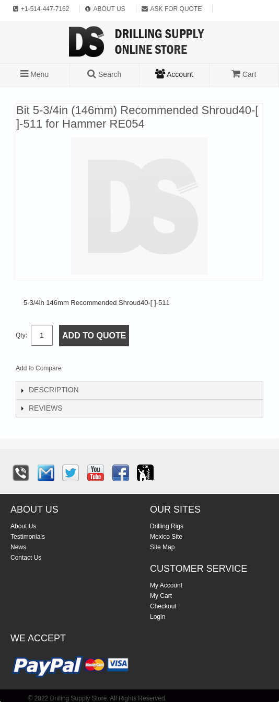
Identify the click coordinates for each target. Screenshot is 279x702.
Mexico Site (166, 536)
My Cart (161, 595)
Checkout (163, 606)
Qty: (21, 335)
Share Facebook (104, 370)
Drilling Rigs (166, 526)
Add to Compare (38, 368)
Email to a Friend (83, 370)
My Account (166, 585)
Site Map (162, 547)
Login (157, 616)
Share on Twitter (125, 370)
